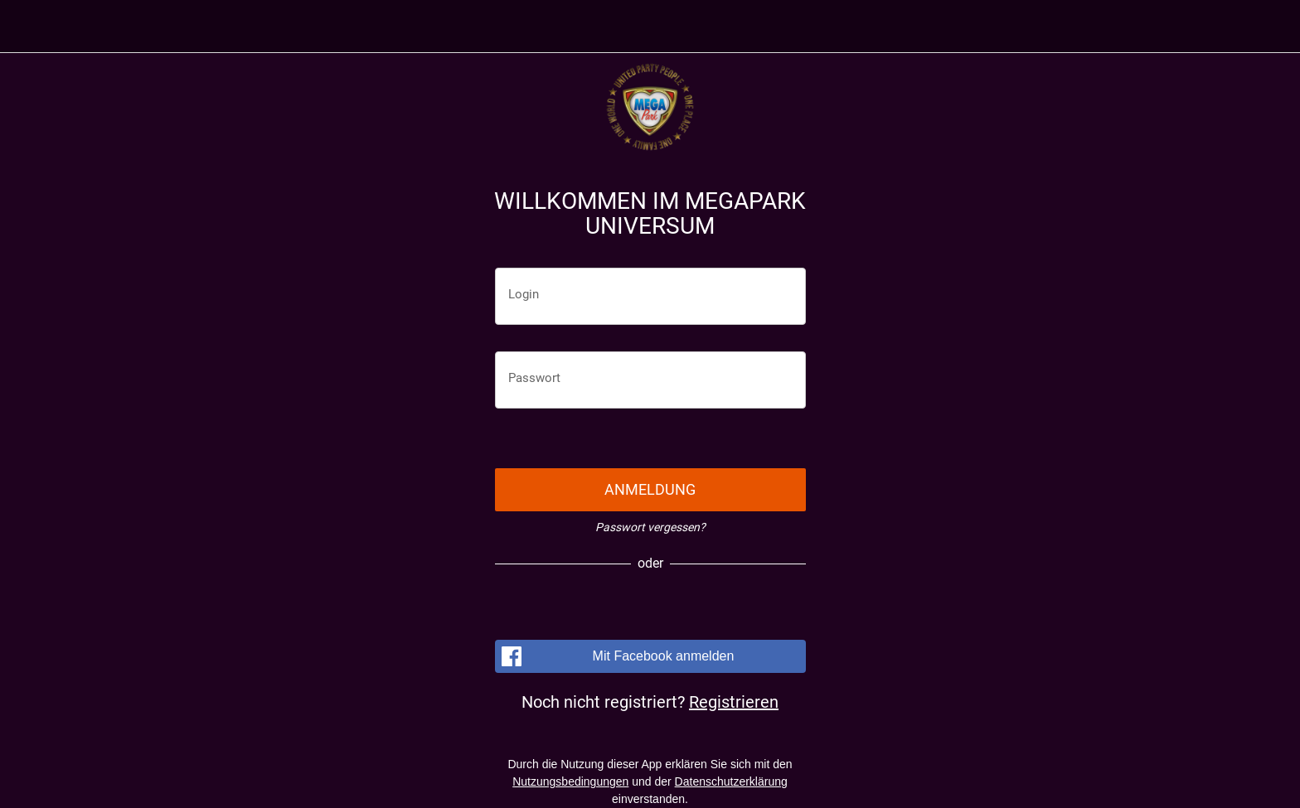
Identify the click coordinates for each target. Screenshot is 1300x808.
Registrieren (734, 702)
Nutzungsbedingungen (570, 781)
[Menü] (33, 26)
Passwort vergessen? (650, 527)
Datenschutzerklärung (731, 781)
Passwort (534, 377)
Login (523, 294)
